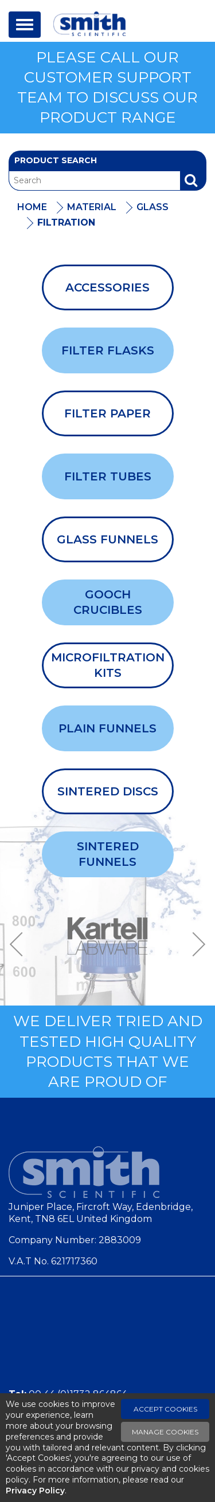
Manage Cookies (165, 1432)
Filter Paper (107, 413)
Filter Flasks (107, 350)
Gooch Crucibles (107, 602)
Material (91, 207)
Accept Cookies (165, 1409)
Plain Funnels (107, 728)
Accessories (107, 287)
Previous (20, 944)
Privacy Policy (35, 1490)
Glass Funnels (107, 539)
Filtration (66, 222)
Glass (152, 207)
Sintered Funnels (108, 854)
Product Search (55, 160)
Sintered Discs (107, 791)
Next (194, 944)
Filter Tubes (107, 476)
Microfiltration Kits (108, 665)
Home (32, 207)
